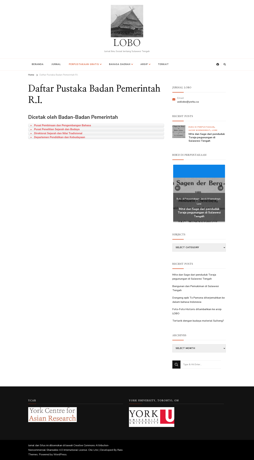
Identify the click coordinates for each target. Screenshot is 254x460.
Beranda (38, 64)
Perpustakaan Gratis (84, 64)
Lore (214, 130)
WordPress (60, 454)
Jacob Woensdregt (199, 130)
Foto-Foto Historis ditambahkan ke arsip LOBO (196, 311)
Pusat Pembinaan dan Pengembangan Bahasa (62, 125)
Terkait (163, 64)
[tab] (96, 125)
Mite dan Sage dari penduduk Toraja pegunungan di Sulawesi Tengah (207, 137)
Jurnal (56, 64)
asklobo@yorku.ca (188, 102)
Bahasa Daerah (119, 64)
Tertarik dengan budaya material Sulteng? (198, 321)
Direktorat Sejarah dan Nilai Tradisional (58, 133)
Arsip (144, 64)
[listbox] (199, 193)
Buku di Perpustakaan (201, 127)
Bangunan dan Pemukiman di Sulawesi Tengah (195, 288)
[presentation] (177, 188)
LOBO (127, 43)
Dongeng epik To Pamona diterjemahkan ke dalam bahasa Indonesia (198, 300)
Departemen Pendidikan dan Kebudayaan (59, 137)
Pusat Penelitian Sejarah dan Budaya (57, 129)
